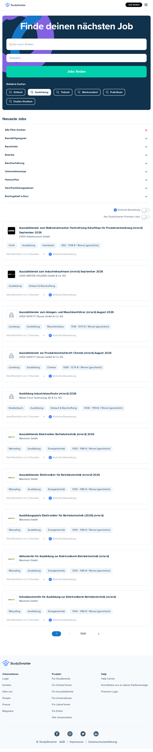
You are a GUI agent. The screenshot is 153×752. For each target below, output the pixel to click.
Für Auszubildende (62, 694)
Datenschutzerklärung (102, 745)
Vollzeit (18, 95)
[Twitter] (83, 737)
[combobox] (9, 59)
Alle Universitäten (62, 720)
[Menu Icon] (146, 5)
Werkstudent (90, 95)
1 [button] (56, 636)
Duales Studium (23, 104)
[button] (76, 133)
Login (5, 681)
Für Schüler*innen (62, 688)
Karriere (6, 688)
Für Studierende (61, 681)
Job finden (133, 4)
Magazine (8, 714)
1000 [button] (83, 636)
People (6, 701)
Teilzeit (65, 95)
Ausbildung (41, 95)
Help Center (108, 681)
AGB (62, 745)
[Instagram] (70, 737)
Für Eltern (57, 714)
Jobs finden (76, 75)
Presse (6, 707)
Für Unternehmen (62, 701)
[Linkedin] (96, 737)
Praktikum (116, 95)
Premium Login (109, 694)
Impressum (77, 745)
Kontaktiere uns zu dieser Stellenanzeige (124, 688)
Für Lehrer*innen (61, 707)
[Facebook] (56, 737)
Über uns (7, 694)
